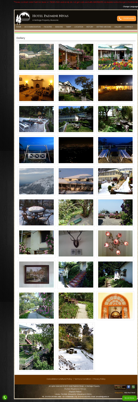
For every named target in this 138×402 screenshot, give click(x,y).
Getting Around (103, 27)
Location (78, 27)
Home (18, 27)
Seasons (59, 27)
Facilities (48, 27)
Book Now (129, 398)
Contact (129, 27)
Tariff (68, 27)
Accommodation (32, 27)
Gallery (117, 27)
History (89, 27)
